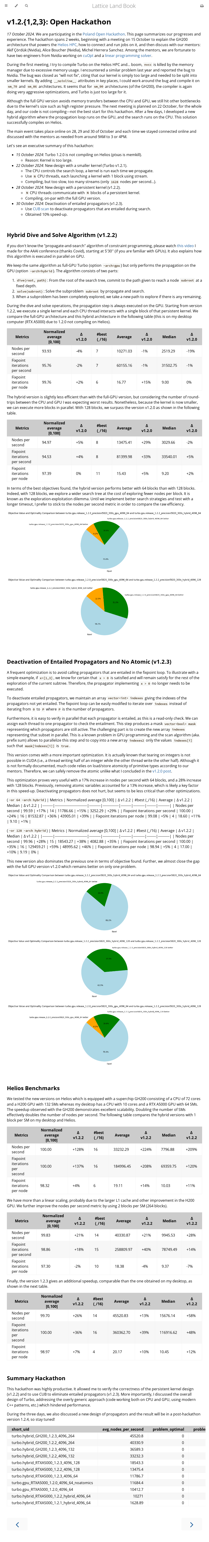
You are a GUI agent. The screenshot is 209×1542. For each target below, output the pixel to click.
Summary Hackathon (36, 1378)
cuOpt (88, 55)
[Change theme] (16, 6)
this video (185, 245)
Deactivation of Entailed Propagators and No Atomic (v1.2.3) (89, 661)
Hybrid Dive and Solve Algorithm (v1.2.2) (62, 235)
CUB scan (41, 208)
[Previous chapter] (17, 1524)
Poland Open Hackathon (104, 34)
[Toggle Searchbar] (26, 6)
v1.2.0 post (162, 771)
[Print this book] (202, 5)
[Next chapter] (191, 1524)
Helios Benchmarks (33, 1088)
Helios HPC (67, 44)
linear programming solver (128, 55)
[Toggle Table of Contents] (6, 6)
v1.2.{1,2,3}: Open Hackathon (59, 22)
